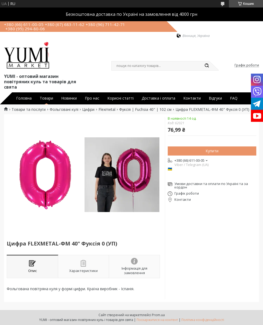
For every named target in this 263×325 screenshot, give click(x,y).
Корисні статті (120, 98)
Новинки (69, 98)
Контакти (192, 98)
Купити (212, 150)
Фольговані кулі (64, 109)
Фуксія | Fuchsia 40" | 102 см (145, 109)
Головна (24, 98)
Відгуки (215, 98)
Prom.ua (158, 315)
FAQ (234, 98)
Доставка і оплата (158, 98)
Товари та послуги (29, 109)
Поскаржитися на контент (157, 320)
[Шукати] (206, 66)
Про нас (92, 98)
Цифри (88, 109)
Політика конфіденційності (202, 320)
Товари (46, 98)
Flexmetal (106, 109)
